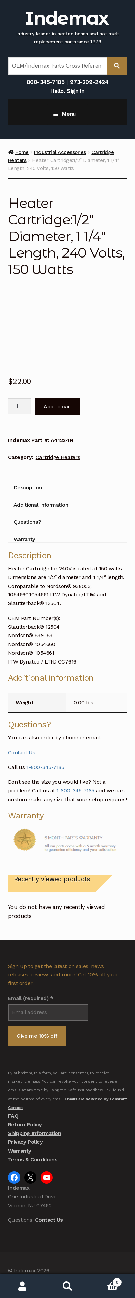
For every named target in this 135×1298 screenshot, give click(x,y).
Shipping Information (34, 1133)
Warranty (19, 1150)
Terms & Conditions (33, 1159)
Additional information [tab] (41, 505)
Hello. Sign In (67, 91)
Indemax (66, 18)
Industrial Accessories (60, 152)
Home (22, 152)
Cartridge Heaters (58, 457)
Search (67, 1286)
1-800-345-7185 (45, 767)
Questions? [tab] (27, 522)
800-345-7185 (45, 82)
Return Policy (25, 1124)
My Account (22, 1286)
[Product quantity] (19, 406)
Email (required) (30, 998)
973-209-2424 (89, 82)
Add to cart (58, 406)
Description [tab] (28, 487)
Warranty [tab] (24, 539)
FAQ (13, 1116)
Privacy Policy (25, 1142)
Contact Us (21, 752)
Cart (106, 1281)
